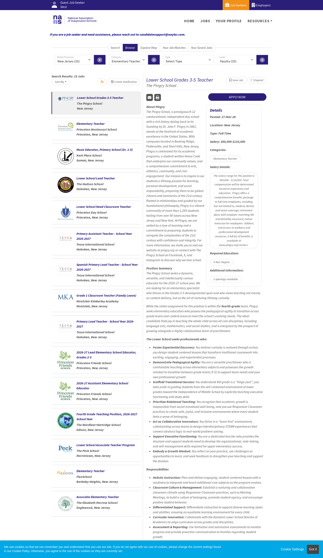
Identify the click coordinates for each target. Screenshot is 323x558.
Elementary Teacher (90, 124)
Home (189, 21)
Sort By (59, 82)
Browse (130, 48)
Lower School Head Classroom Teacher (103, 207)
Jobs (205, 21)
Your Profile (229, 21)
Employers (261, 5)
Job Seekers (236, 5)
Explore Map (148, 48)
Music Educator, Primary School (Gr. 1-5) (104, 149)
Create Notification (124, 82)
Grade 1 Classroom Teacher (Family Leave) (106, 295)
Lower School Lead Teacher (95, 178)
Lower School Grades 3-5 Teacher (100, 98)
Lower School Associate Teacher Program (105, 445)
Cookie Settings (292, 549)
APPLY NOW (237, 97)
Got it (313, 549)
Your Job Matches (174, 48)
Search (115, 48)
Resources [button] (258, 21)
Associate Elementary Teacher (97, 497)
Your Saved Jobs (201, 48)
